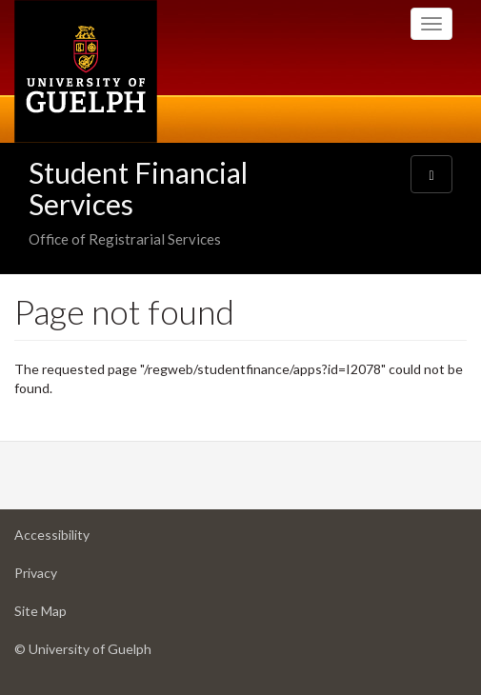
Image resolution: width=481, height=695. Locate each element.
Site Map (70, 615)
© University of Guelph (82, 649)
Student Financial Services (138, 188)
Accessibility (82, 539)
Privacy (65, 577)
